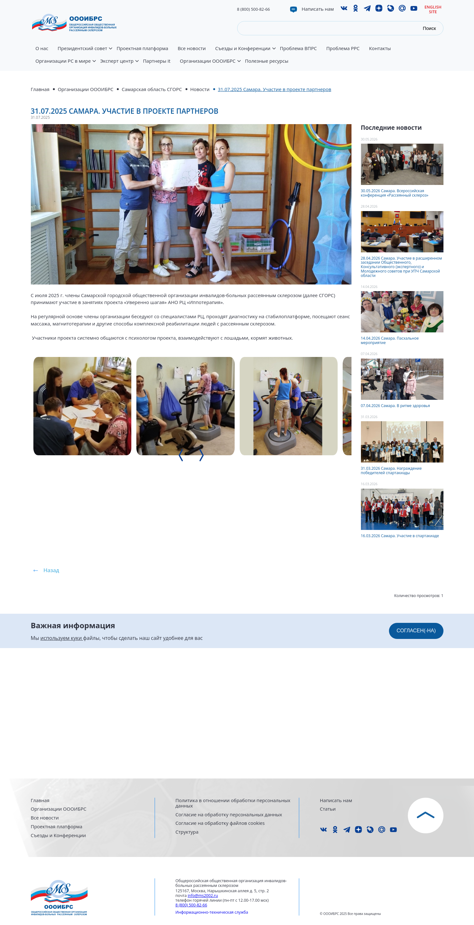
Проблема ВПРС (298, 48)
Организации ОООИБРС (210, 64)
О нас (42, 48)
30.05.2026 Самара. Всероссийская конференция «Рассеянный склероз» (395, 193)
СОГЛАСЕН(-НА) (416, 760)
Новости (200, 89)
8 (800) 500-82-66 (253, 9)
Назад (51, 700)
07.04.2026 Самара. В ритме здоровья (395, 405)
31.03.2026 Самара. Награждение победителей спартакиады (391, 470)
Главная (40, 89)
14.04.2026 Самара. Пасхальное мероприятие (390, 340)
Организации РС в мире (66, 64)
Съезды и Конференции (245, 52)
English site (433, 9)
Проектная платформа (142, 48)
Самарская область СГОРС (152, 89)
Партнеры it (156, 61)
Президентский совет (85, 52)
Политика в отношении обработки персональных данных (232, 803)
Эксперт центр (119, 64)
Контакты (380, 48)
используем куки (61, 767)
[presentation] (231, 669)
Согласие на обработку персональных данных (228, 814)
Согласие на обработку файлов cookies (220, 823)
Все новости (192, 48)
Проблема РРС (343, 48)
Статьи (328, 809)
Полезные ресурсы (266, 61)
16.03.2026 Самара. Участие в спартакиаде (400, 535)
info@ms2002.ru (203, 895)
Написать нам (318, 9)
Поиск (429, 28)
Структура (186, 832)
